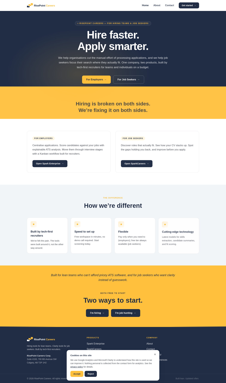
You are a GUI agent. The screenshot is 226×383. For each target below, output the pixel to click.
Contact (169, 5)
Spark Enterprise (95, 343)
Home (145, 5)
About (156, 5)
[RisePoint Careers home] (44, 5)
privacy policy (76, 367)
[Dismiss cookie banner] (155, 354)
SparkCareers (94, 349)
